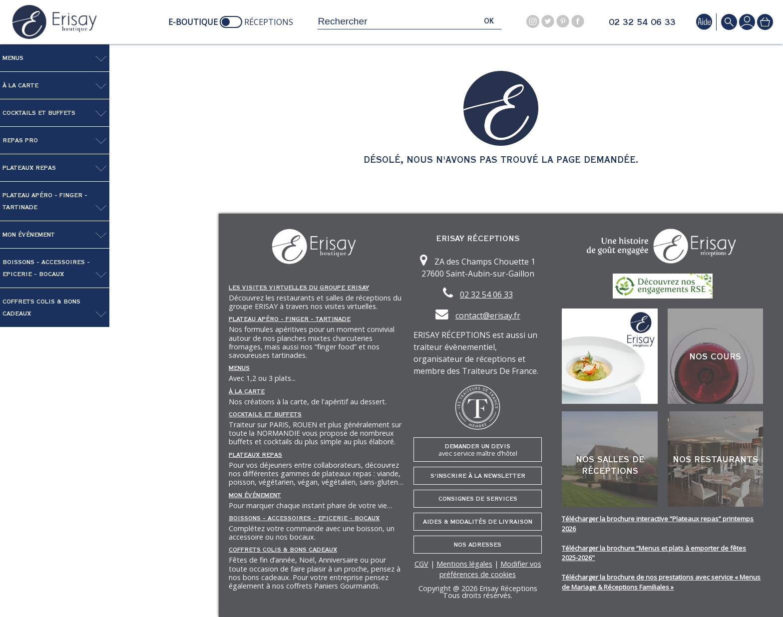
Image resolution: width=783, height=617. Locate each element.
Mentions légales (464, 564)
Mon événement (28, 235)
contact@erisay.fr (487, 315)
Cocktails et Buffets (38, 113)
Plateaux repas (29, 168)
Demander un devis (478, 450)
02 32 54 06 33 (642, 22)
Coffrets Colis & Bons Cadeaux (41, 307)
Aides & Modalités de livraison (477, 522)
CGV (421, 564)
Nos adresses (477, 545)
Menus (12, 58)
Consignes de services (477, 499)
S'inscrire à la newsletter (477, 476)
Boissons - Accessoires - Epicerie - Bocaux (46, 268)
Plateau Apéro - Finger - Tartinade (44, 201)
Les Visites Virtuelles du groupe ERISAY (299, 288)
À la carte (20, 85)
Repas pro (20, 140)
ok (489, 21)
